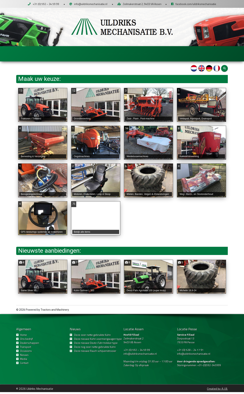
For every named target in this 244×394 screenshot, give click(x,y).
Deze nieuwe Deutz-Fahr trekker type (96, 345)
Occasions (145, 53)
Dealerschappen (93, 53)
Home (47, 53)
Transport (120, 53)
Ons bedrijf (67, 53)
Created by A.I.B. (217, 390)
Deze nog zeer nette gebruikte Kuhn (95, 349)
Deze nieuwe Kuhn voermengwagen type (98, 341)
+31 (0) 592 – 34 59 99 (46, 4)
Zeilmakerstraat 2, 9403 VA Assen (142, 4)
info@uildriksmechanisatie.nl (90, 4)
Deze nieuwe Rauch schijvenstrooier (95, 353)
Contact (199, 53)
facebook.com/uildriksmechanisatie (196, 4)
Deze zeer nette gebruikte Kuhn (92, 337)
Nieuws (165, 53)
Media (182, 53)
